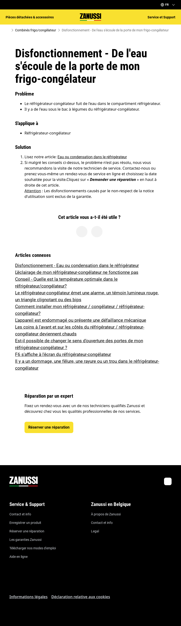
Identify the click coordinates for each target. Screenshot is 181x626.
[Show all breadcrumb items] (7, 30)
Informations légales (28, 596)
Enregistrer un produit (25, 523)
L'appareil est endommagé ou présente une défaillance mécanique (80, 320)
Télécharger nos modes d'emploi (32, 548)
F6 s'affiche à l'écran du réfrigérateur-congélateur (63, 354)
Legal (95, 531)
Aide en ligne (18, 557)
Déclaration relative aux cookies (80, 596)
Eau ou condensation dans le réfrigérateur (92, 157)
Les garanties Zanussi (25, 540)
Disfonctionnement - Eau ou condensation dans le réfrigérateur (77, 265)
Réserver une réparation (26, 531)
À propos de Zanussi (106, 514)
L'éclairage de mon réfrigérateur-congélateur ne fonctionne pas (76, 272)
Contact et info (20, 514)
